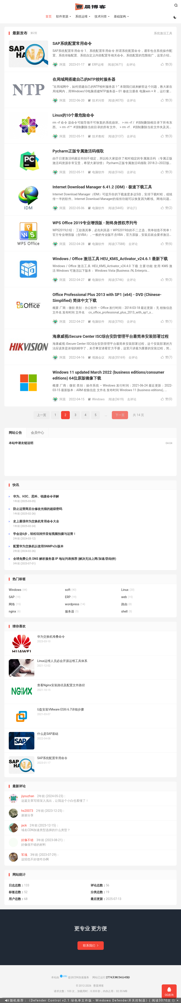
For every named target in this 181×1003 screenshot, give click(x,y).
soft (70, 591)
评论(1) (132, 209)
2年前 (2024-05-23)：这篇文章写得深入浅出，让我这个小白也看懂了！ (49, 799)
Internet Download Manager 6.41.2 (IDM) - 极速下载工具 (102, 188)
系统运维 (81, 16)
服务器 (72, 612)
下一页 (120, 416)
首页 (48, 16)
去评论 (130, 65)
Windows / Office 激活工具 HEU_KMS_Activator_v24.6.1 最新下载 (110, 259)
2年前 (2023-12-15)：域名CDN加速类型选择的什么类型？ (39, 828)
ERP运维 (96, 65)
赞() (166, 65)
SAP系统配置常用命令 (72, 44)
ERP (70, 598)
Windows (96, 400)
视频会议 (96, 358)
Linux (127, 591)
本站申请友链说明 (21, 444)
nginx (15, 612)
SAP (14, 598)
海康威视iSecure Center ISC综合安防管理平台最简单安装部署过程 (111, 337)
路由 (126, 605)
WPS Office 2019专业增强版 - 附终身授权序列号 (95, 224)
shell (126, 612)
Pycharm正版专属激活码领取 (78, 152)
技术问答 (100, 16)
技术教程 (96, 137)
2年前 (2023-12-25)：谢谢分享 (37, 814)
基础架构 (120, 16)
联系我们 (90, 946)
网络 (15, 605)
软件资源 (62, 16)
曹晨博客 (90, 6)
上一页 (41, 416)
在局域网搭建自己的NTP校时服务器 (84, 80)
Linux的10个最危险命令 (73, 116)
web (127, 598)
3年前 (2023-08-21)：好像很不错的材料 (37, 843)
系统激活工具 (163, 34)
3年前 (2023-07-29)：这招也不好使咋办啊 (34, 858)
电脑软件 (96, 173)
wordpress (75, 605)
